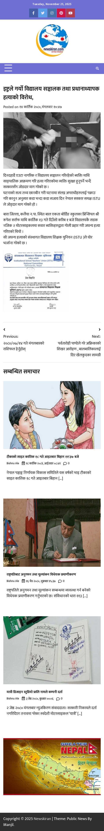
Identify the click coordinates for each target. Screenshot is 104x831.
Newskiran (42, 819)
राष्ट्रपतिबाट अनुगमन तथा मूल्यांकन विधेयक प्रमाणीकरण (41, 575)
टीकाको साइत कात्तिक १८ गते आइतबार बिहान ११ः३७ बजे (43, 457)
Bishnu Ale (13, 463)
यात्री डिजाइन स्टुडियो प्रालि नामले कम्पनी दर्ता (34, 692)
